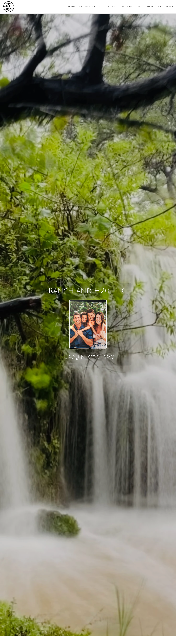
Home (71, 6)
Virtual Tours (115, 6)
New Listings (135, 6)
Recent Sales (154, 6)
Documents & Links (90, 6)
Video (169, 6)
